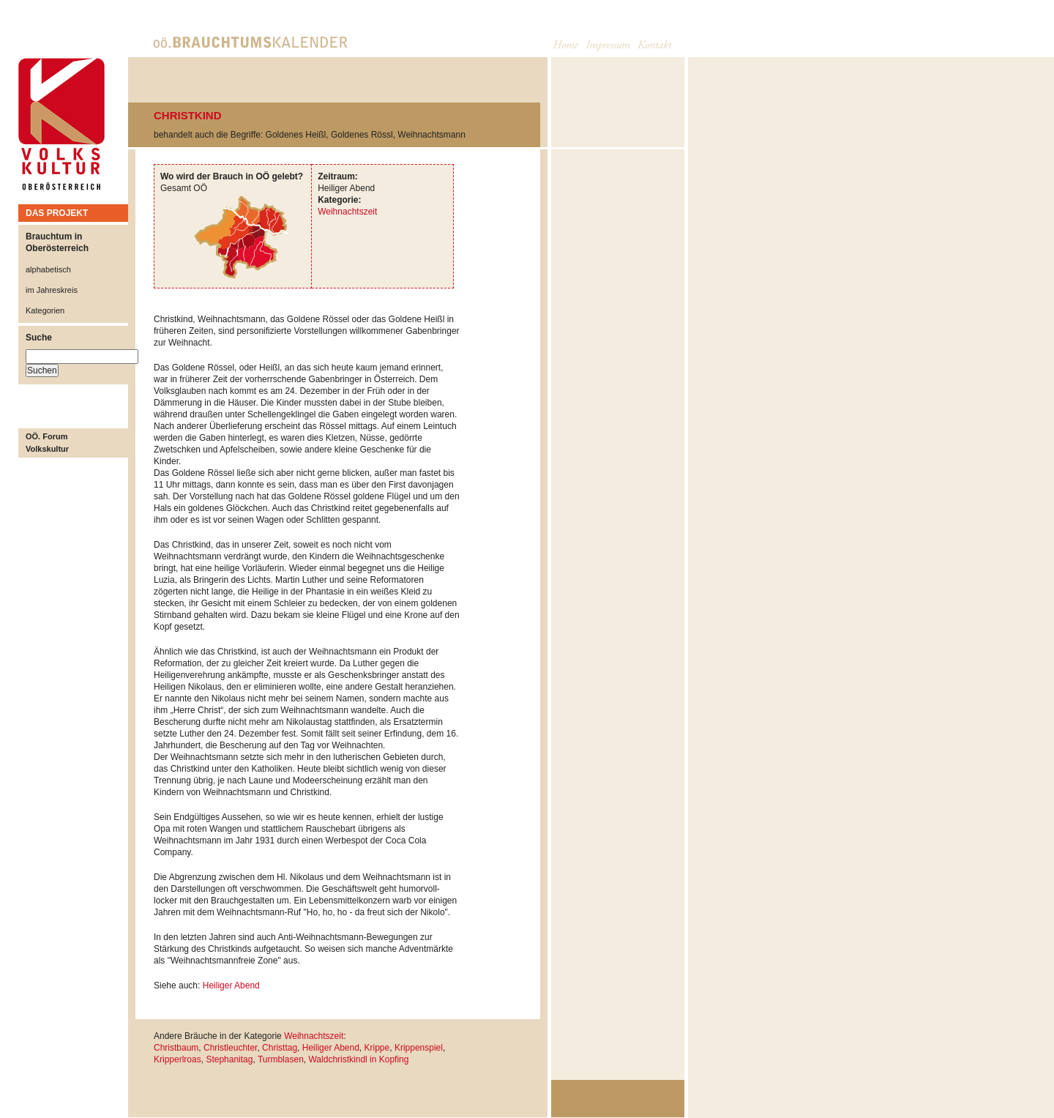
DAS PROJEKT (57, 213)
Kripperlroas (177, 1059)
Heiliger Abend (231, 985)
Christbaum (176, 1048)
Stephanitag (229, 1059)
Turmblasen (281, 1059)
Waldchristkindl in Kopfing (358, 1059)
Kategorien (45, 310)
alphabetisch (48, 269)
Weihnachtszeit (347, 211)
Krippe (377, 1048)
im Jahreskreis (52, 290)
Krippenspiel (419, 1048)
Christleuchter (230, 1048)
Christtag (279, 1048)
